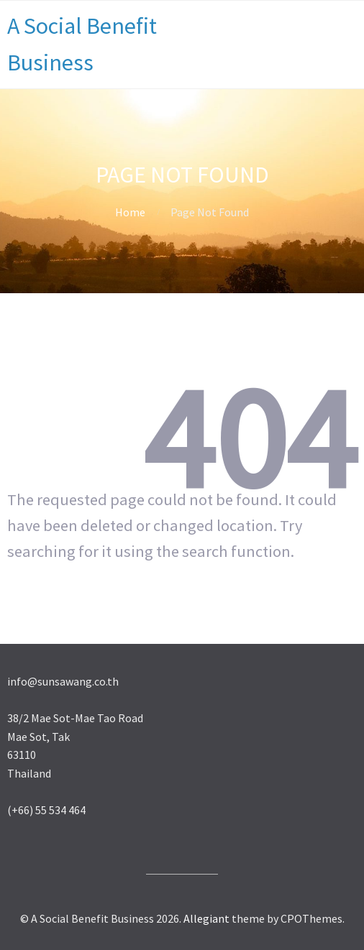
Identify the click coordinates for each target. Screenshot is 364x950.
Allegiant (206, 918)
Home (130, 212)
